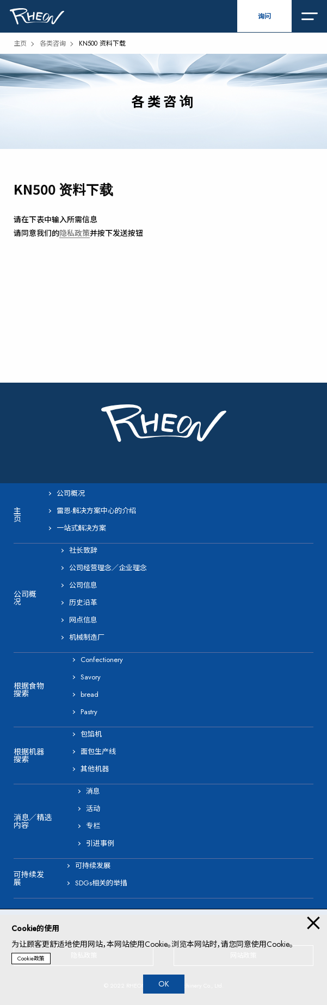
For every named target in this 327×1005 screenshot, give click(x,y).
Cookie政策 (31, 958)
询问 (264, 16)
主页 (20, 43)
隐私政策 (74, 233)
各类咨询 (53, 43)
